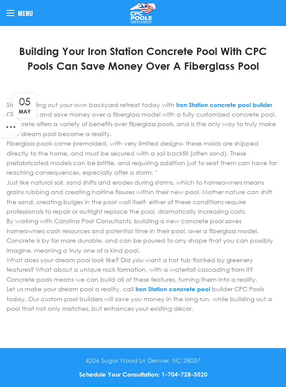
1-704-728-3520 (184, 374)
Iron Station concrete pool (172, 289)
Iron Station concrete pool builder (224, 104)
